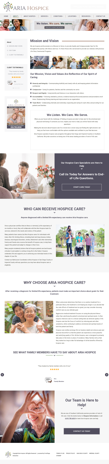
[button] (13, 92)
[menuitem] (16, 1)
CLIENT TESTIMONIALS (16, 59)
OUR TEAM (12, 55)
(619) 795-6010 (99, 3)
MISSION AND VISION (15, 50)
